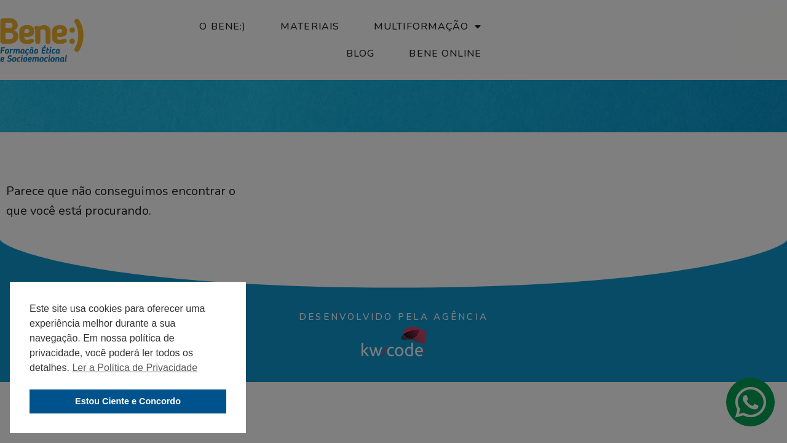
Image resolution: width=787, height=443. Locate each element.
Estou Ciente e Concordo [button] (128, 401)
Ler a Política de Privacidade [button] (134, 367)
